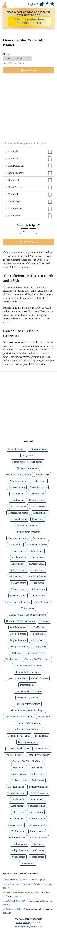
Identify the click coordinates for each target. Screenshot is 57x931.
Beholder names (43, 602)
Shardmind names (36, 653)
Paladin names (12, 659)
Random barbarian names (27, 672)
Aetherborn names (38, 449)
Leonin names (38, 570)
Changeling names (17, 793)
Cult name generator (18, 538)
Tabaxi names (27, 863)
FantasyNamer (11, 4)
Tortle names (18, 799)
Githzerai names (18, 589)
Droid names (19, 551)
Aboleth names (19, 557)
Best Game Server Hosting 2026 (22, 892)
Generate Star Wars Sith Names (27, 761)
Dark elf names (38, 627)
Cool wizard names (17, 678)
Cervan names (38, 506)
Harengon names (16, 786)
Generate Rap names (18, 512)
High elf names (38, 633)
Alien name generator (27, 525)
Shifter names (38, 589)
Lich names (18, 812)
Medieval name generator (18, 474)
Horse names (44, 716)
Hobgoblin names (19, 850)
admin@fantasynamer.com (28, 926)
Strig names (28, 455)
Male (7, 58)
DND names (16, 653)
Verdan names (15, 576)
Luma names (16, 806)
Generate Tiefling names (28, 723)
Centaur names (40, 512)
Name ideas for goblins (39, 755)
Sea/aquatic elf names (20, 646)
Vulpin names (42, 474)
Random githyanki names (17, 602)
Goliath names (17, 818)
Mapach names (18, 583)
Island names (41, 735)
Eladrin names (18, 831)
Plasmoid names (37, 500)
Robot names (19, 767)
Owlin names (36, 551)
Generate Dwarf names (19, 735)
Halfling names (19, 844)
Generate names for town (28, 704)
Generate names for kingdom (19, 716)
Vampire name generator (28, 532)
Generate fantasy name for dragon (27, 710)
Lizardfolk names (38, 837)
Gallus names (39, 481)
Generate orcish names (18, 748)
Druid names (37, 780)
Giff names (38, 850)
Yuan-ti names (17, 500)
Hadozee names (18, 774)
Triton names (27, 608)
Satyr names (38, 844)
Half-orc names (19, 780)
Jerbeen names (41, 748)
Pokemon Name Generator (28, 729)
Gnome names (36, 812)
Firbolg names (37, 831)
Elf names (44, 621)
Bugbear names (15, 825)
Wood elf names (18, 627)
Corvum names (40, 538)
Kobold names (37, 856)
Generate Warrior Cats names (20, 621)
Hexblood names (17, 487)
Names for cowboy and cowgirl (27, 461)
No (32, 231)
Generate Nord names (27, 468)
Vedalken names (18, 595)
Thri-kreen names (13, 755)
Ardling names (18, 493)
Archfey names (38, 595)
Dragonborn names (38, 786)
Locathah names (19, 519)
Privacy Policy (23, 922)
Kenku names (18, 856)
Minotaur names (37, 818)
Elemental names (39, 678)
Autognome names (19, 481)
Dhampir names (28, 684)
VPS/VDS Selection (15, 900)
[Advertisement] (28, 107)
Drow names (36, 767)
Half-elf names (38, 774)
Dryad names (18, 563)
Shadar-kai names (38, 487)
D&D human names (28, 742)
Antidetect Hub (13, 909)
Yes (24, 231)
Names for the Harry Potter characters (27, 614)
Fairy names (38, 519)
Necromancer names (37, 544)
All (28, 58)
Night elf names (18, 640)
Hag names (40, 646)
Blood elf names (18, 633)
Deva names (37, 557)
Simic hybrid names (37, 576)
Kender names (37, 493)
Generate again (28, 241)
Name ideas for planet (27, 697)
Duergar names (36, 563)
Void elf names (38, 640)
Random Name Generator (18, 884)
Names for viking (36, 806)
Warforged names (16, 837)
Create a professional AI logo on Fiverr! (29, 21)
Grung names (15, 544)
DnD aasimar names (38, 825)
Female (18, 58)
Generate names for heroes (28, 691)
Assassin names (18, 506)
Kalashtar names (18, 570)
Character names (16, 449)
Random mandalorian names (28, 665)
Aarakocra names (39, 793)
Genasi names (37, 583)
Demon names (36, 799)
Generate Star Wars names (37, 659)
